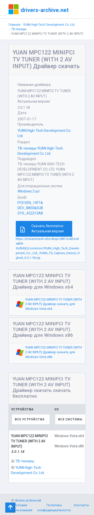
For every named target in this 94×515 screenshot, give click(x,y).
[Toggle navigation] (10, 508)
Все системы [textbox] (70, 419)
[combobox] (31, 419)
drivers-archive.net (45, 10)
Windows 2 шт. (29, 191)
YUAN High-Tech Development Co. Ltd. (49, 24)
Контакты (81, 507)
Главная (14, 24)
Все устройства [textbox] (30, 419)
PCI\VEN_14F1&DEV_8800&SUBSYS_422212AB (30, 208)
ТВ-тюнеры (19, 29)
